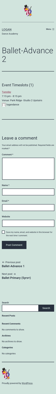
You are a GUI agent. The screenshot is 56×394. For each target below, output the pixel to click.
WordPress (27, 383)
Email (5, 201)
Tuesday (6, 91)
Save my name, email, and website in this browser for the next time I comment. (29, 234)
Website (6, 216)
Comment (7, 154)
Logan (6, 29)
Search (5, 302)
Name (5, 185)
